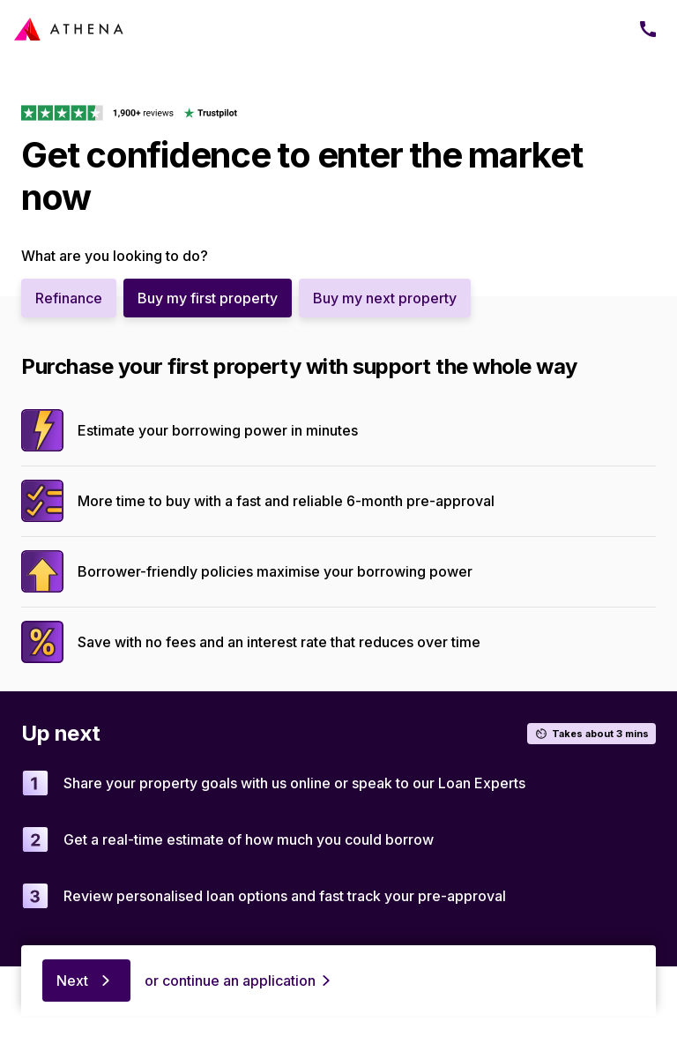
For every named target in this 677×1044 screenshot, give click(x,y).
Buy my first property (208, 298)
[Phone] (648, 29)
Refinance (68, 298)
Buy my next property (385, 298)
